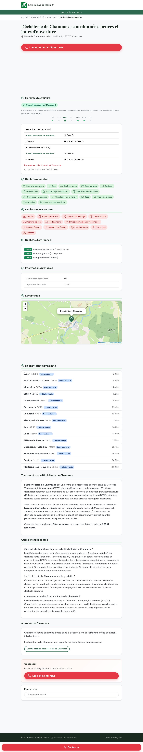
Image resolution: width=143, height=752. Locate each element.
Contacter (71, 747)
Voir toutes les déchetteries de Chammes (47, 649)
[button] (71, 319)
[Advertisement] (71, 74)
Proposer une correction (64, 737)
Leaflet (101, 343)
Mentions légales (114, 737)
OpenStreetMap (115, 343)
